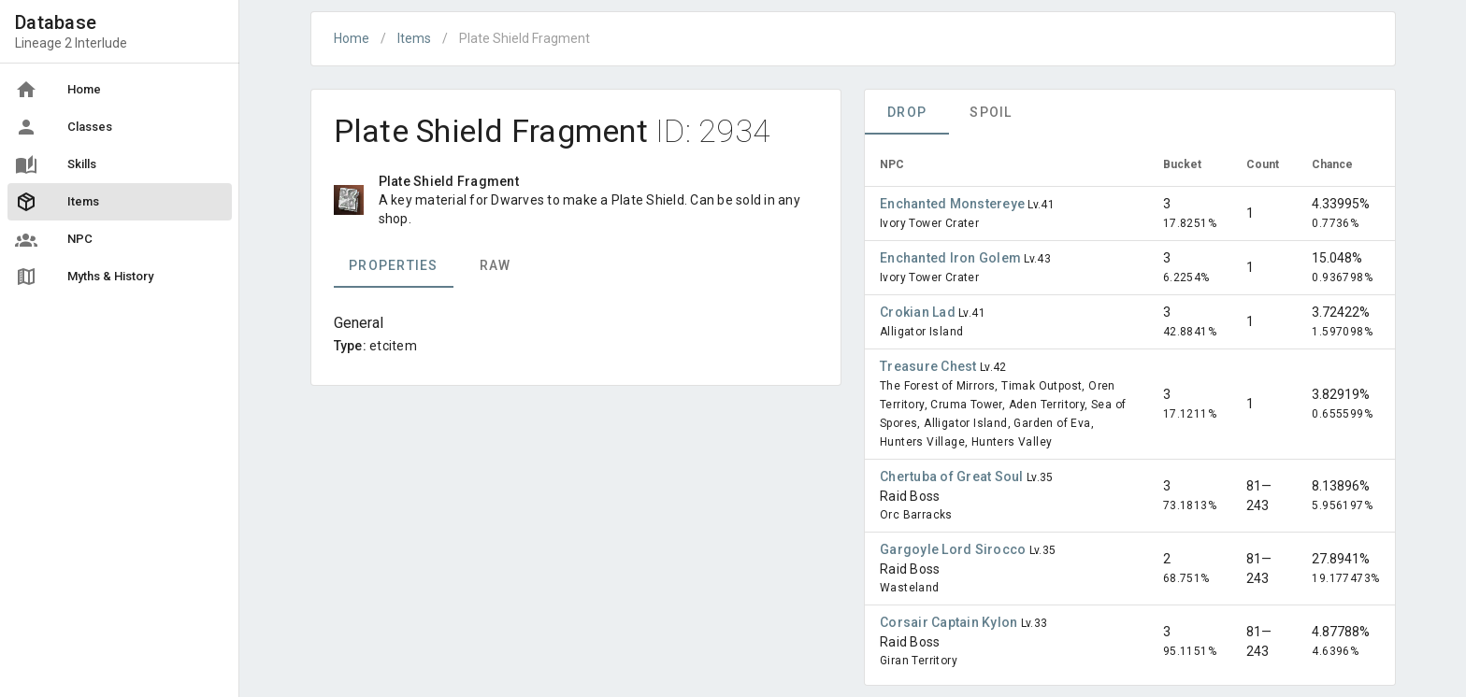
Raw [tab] (494, 265)
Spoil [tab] (991, 112)
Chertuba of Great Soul (953, 476)
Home (351, 38)
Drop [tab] (907, 112)
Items (414, 38)
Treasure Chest (930, 366)
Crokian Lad (919, 312)
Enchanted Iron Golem (952, 257)
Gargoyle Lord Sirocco (954, 549)
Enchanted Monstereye (954, 203)
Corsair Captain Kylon (950, 622)
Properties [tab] (393, 265)
